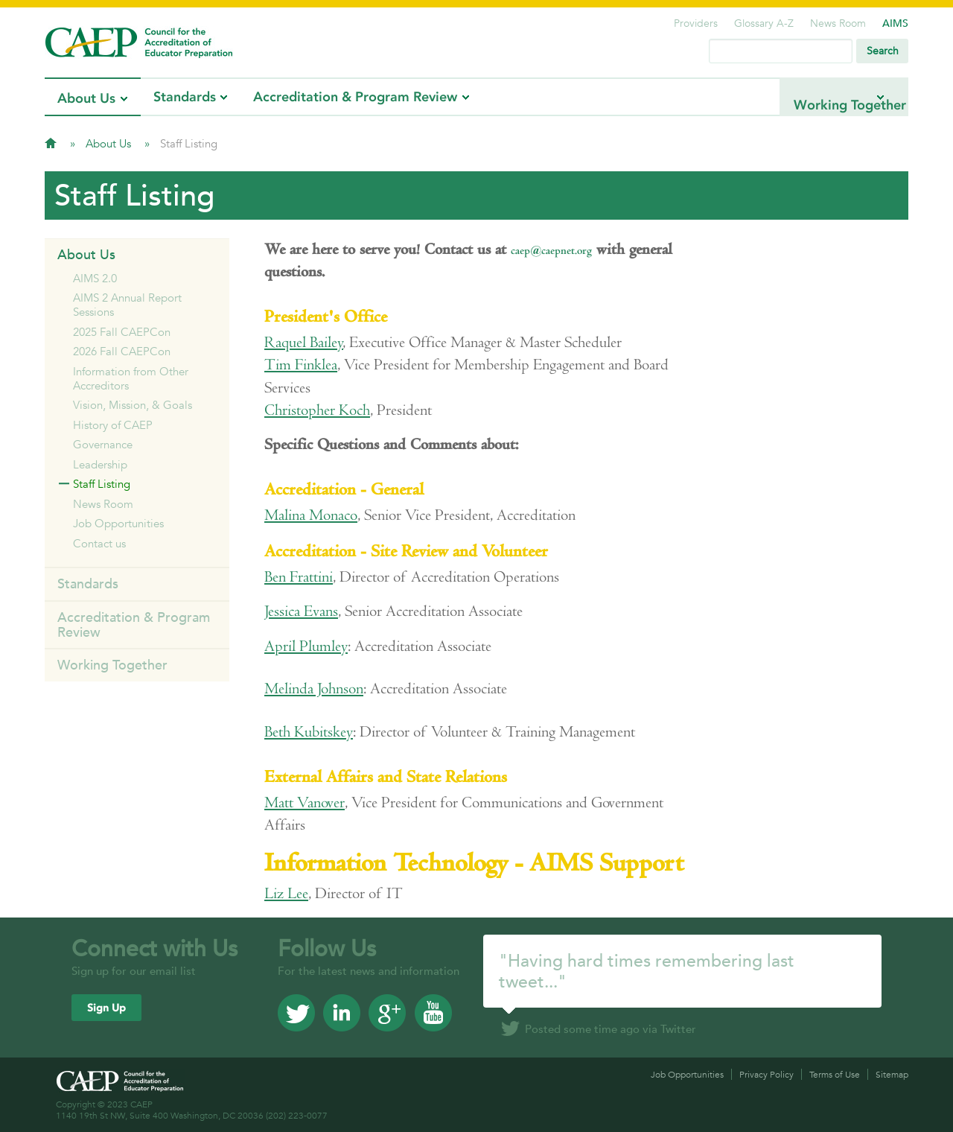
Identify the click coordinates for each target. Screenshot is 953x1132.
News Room (838, 23)
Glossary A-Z (764, 23)
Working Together (814, 97)
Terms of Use (834, 1074)
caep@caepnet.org (551, 251)
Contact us (99, 543)
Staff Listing (101, 484)
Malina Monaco (310, 515)
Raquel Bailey (303, 342)
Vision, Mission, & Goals (132, 405)
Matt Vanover (304, 802)
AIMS (895, 23)
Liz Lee (286, 893)
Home (51, 143)
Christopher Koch (317, 410)
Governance (103, 444)
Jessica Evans (301, 611)
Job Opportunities (118, 523)
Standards (184, 97)
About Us (86, 98)
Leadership (100, 464)
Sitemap (892, 1074)
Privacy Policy (766, 1074)
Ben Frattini (298, 576)
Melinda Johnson (313, 688)
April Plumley (306, 646)
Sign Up (106, 1008)
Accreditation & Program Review (355, 97)
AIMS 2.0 (95, 278)
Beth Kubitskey (308, 731)
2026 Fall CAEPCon (121, 351)
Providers (696, 23)
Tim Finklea (300, 364)
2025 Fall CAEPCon (121, 332)
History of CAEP (113, 425)
